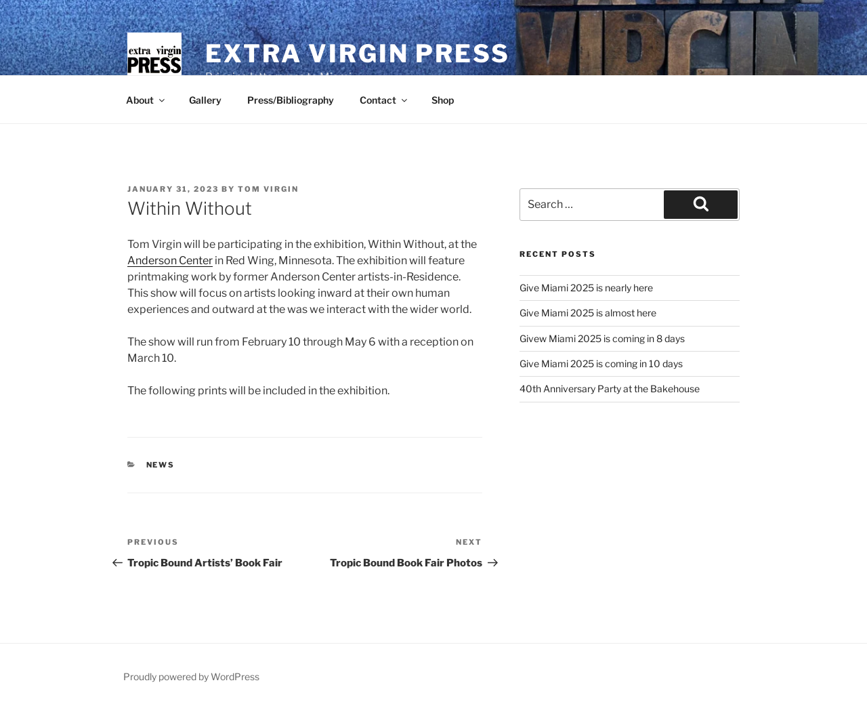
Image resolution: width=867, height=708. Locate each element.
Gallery (205, 100)
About (146, 100)
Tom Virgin (268, 189)
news (160, 465)
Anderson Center (170, 260)
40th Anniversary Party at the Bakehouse (610, 388)
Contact (384, 100)
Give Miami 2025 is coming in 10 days (601, 363)
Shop (442, 100)
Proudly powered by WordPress (191, 676)
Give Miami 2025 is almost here (588, 312)
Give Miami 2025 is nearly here (586, 287)
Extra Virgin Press (357, 53)
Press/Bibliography (290, 100)
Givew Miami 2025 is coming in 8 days (602, 338)
